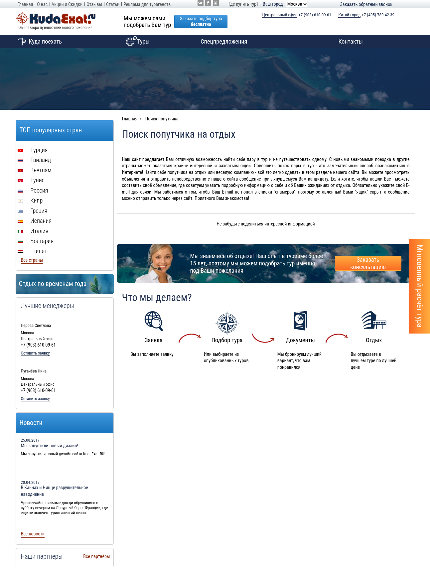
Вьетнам (35, 170)
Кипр (30, 200)
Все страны (32, 260)
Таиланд (34, 159)
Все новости (33, 533)
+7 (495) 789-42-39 (366, 15)
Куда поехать (39, 41)
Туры (137, 41)
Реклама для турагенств (147, 4)
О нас (42, 4)
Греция (33, 210)
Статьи (112, 4)
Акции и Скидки (67, 4)
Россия (33, 190)
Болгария (36, 240)
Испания (35, 220)
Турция (33, 149)
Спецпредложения (224, 41)
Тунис (31, 180)
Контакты (350, 41)
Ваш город (273, 4)
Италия (33, 230)
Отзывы (94, 4)
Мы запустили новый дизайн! (49, 445)
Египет (32, 250)
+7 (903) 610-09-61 (296, 15)
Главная (25, 4)
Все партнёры (96, 556)
